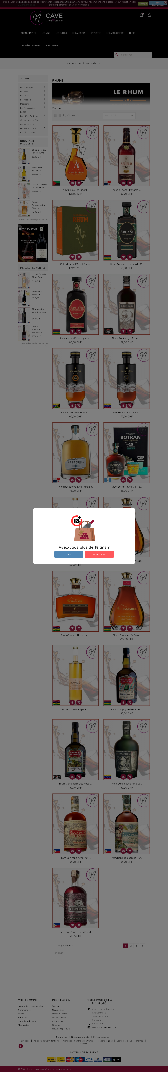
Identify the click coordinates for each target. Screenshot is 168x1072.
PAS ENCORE (99, 554)
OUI (69, 554)
